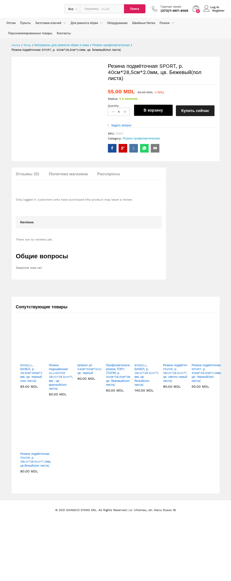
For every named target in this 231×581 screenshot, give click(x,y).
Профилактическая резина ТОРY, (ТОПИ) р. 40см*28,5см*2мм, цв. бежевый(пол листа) (119, 399)
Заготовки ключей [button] (48, 22)
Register (218, 10)
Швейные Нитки (143, 22)
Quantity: (113, 105)
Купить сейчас (196, 110)
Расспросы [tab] (108, 198)
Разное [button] (165, 22)
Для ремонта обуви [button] (84, 22)
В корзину (153, 110)
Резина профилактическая (141, 137)
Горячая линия (171, 6)
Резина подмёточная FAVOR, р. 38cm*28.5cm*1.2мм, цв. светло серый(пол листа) (178, 397)
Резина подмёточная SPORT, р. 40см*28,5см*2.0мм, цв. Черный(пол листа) (206, 397)
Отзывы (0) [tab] (27, 198)
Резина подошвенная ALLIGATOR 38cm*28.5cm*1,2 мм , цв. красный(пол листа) (62, 401)
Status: (113, 98)
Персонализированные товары (30, 33)
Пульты (25, 22)
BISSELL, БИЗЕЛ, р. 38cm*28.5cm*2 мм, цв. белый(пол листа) (146, 399)
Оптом (11, 22)
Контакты (64, 33)
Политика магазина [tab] (68, 198)
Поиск (134, 9)
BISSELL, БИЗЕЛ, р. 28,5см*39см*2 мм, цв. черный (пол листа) (31, 397)
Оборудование (117, 22)
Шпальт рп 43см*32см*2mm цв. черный (90, 393)
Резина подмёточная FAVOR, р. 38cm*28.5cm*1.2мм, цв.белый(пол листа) (35, 484)
